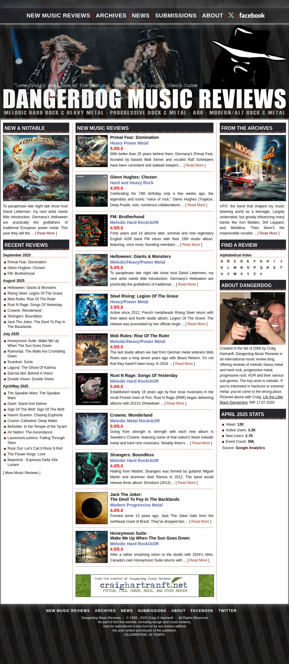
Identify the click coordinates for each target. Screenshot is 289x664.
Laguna (14, 368)
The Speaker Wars (23, 393)
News (141, 15)
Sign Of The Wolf (21, 409)
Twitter (228, 611)
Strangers (15, 316)
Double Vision (19, 379)
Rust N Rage (18, 305)
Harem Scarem (20, 415)
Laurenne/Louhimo (23, 438)
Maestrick (16, 460)
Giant (12, 404)
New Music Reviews (58, 15)
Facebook (202, 611)
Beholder (15, 426)
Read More (195, 165)
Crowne (14, 310)
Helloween (16, 288)
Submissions (176, 15)
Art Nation (15, 432)
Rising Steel (17, 293)
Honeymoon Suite (22, 341)
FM (10, 273)
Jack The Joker (20, 322)
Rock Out (15, 448)
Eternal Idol (17, 373)
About (212, 15)
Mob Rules (16, 299)
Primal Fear (17, 262)
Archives (111, 15)
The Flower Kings (22, 454)
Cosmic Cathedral (22, 421)
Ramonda (15, 351)
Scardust (15, 362)
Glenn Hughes (19, 268)
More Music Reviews (22, 473)
